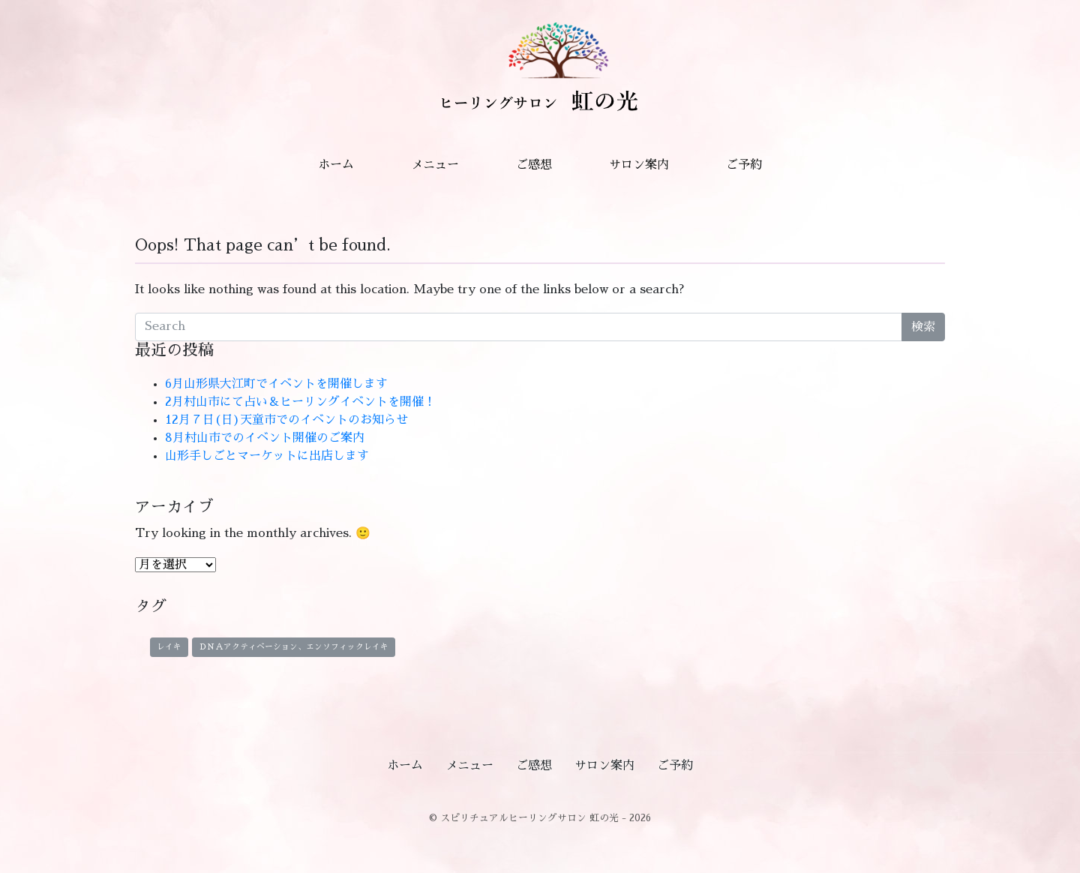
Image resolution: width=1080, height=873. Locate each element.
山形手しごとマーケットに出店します (267, 456)
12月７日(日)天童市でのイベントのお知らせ (286, 420)
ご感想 (534, 165)
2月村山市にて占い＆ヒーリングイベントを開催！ (300, 402)
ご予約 (744, 165)
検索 (923, 327)
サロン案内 (639, 165)
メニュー (435, 165)
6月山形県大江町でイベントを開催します (276, 384)
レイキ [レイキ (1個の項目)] (169, 647)
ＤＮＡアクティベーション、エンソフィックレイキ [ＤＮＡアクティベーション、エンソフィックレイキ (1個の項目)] (293, 647)
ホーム (336, 165)
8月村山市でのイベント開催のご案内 (264, 438)
